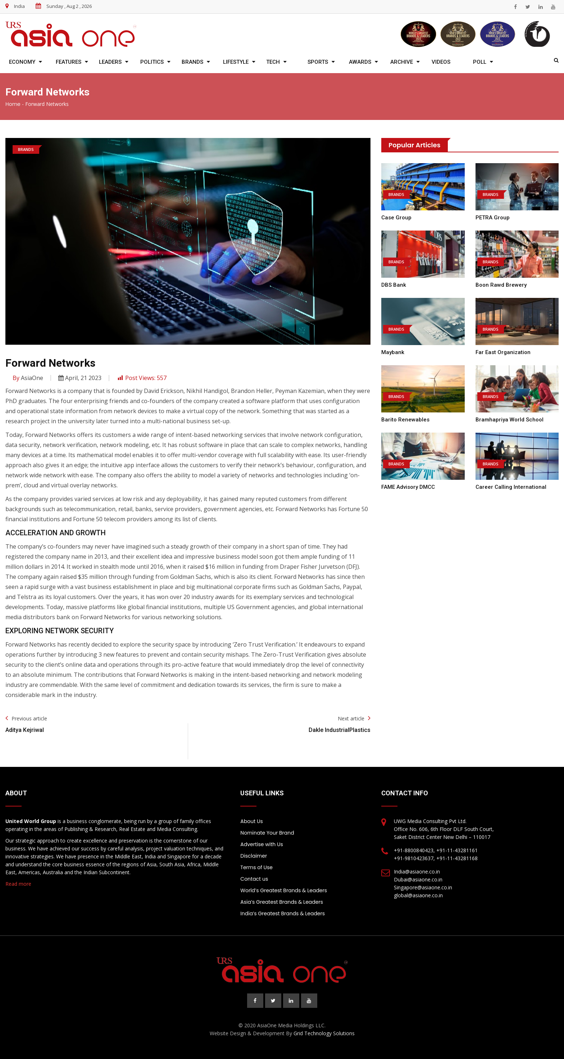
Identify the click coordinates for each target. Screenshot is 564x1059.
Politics (152, 62)
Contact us (254, 878)
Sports (318, 62)
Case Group (396, 217)
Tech (273, 62)
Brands (192, 62)
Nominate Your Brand (267, 832)
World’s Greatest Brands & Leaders (283, 890)
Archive (401, 62)
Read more (18, 883)
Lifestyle (236, 62)
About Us (251, 821)
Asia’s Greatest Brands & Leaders (281, 902)
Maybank (392, 352)
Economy (22, 62)
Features (68, 62)
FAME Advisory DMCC (408, 487)
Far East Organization (503, 352)
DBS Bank (393, 285)
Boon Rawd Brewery (501, 285)
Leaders (110, 62)
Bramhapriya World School (509, 419)
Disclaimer (253, 855)
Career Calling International (511, 487)
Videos (441, 62)
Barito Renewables (405, 419)
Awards (360, 62)
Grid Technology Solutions (324, 1033)
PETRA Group (493, 217)
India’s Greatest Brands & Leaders (282, 913)
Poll (479, 62)
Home (13, 104)
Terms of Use (256, 867)
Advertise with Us (261, 844)
